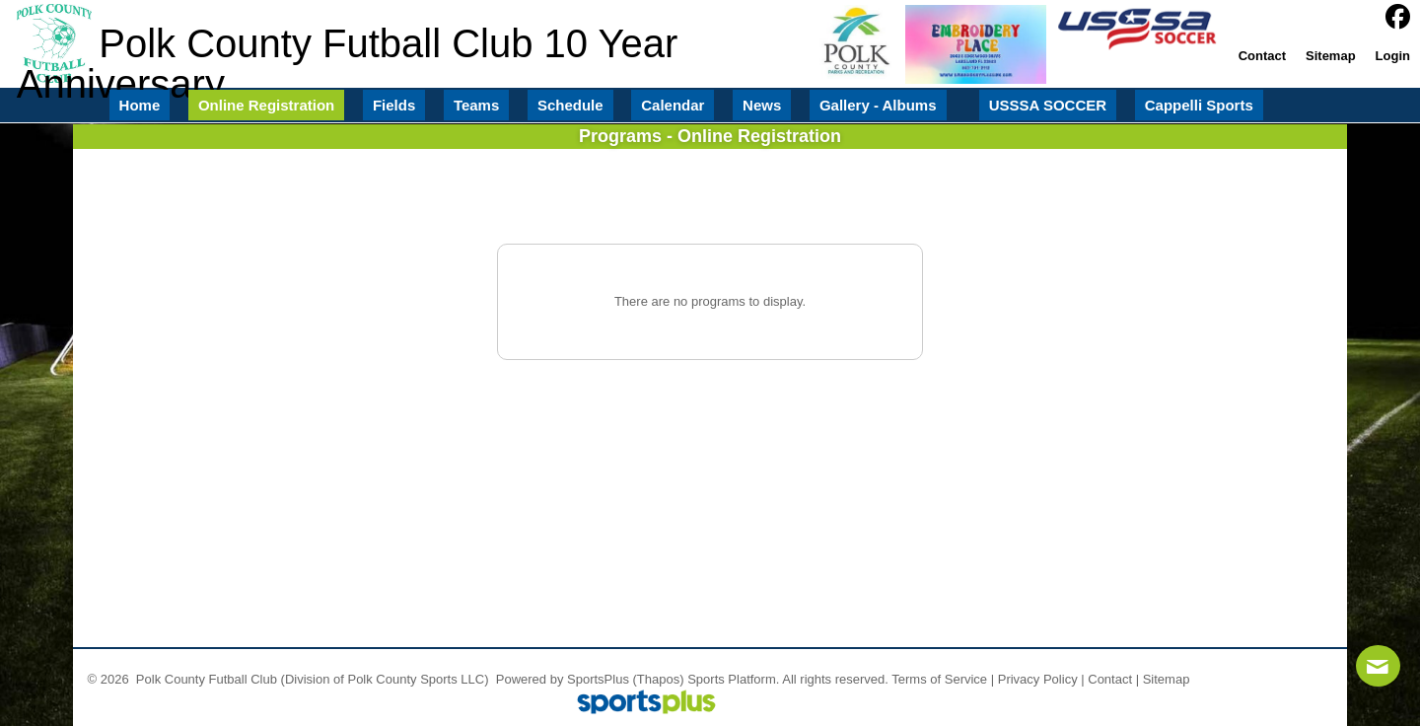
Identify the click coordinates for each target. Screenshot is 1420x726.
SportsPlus (598, 679)
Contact (1110, 679)
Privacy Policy (1038, 679)
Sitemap (1166, 679)
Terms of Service (939, 679)
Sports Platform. (733, 679)
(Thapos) (658, 679)
